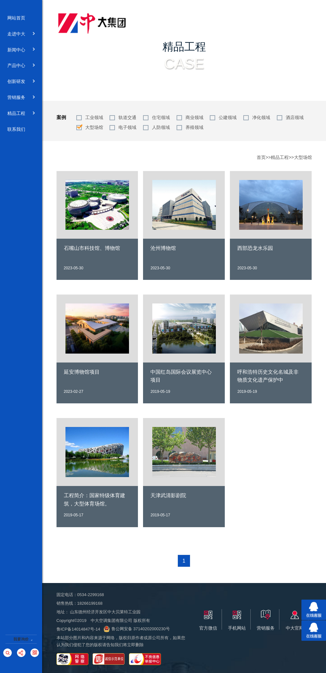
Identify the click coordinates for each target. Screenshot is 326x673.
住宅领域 (161, 117)
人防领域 (161, 127)
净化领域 (261, 117)
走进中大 (21, 34)
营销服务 (21, 98)
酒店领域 (295, 117)
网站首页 (21, 18)
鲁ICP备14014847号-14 (78, 629)
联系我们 (21, 129)
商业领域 (194, 117)
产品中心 (21, 66)
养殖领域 (194, 127)
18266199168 (90, 603)
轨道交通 (127, 117)
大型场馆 (94, 127)
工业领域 (94, 117)
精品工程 (21, 113)
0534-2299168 (90, 594)
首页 (261, 157)
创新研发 (21, 82)
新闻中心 (21, 50)
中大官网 (295, 628)
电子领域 (127, 127)
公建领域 (228, 117)
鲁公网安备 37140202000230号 (136, 629)
